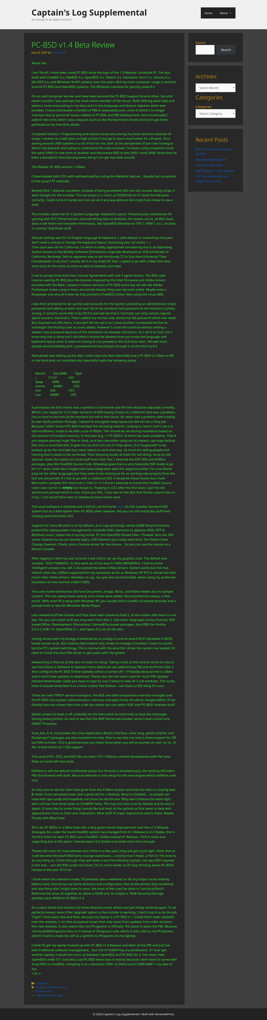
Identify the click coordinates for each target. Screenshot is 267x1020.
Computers (43, 983)
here (120, 506)
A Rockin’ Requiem (209, 165)
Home (208, 13)
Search (201, 43)
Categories (204, 107)
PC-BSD (40, 987)
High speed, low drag (49, 995)
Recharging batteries (211, 159)
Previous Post (44, 991)
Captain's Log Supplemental (89, 12)
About (227, 13)
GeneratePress (164, 1014)
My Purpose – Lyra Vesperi (215, 171)
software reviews (56, 987)
